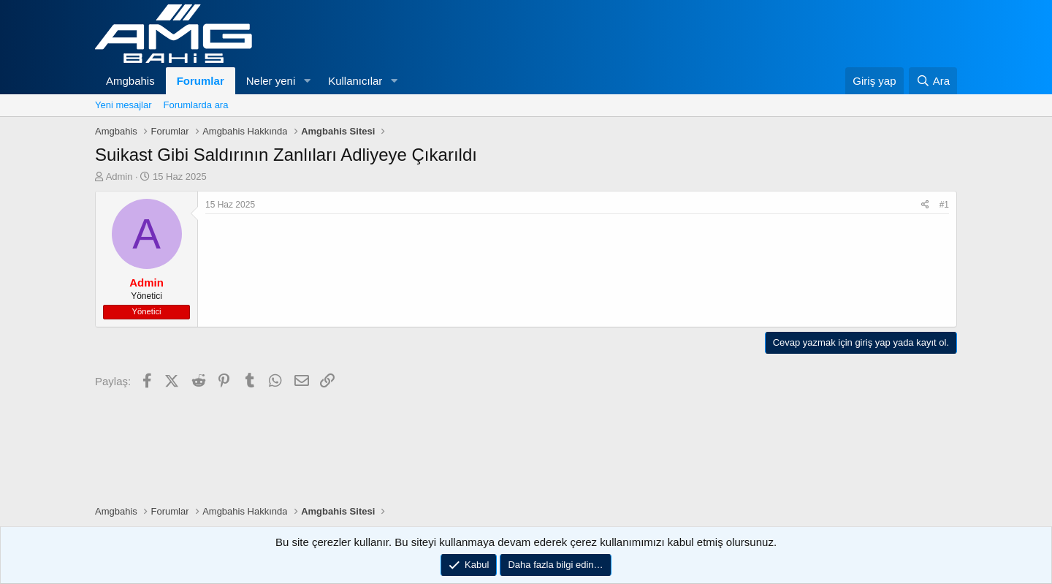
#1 (944, 205)
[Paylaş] (925, 205)
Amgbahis (130, 81)
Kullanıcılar (355, 81)
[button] (307, 80)
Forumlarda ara (196, 104)
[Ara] (933, 80)
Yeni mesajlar (123, 104)
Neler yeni (271, 81)
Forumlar (200, 81)
